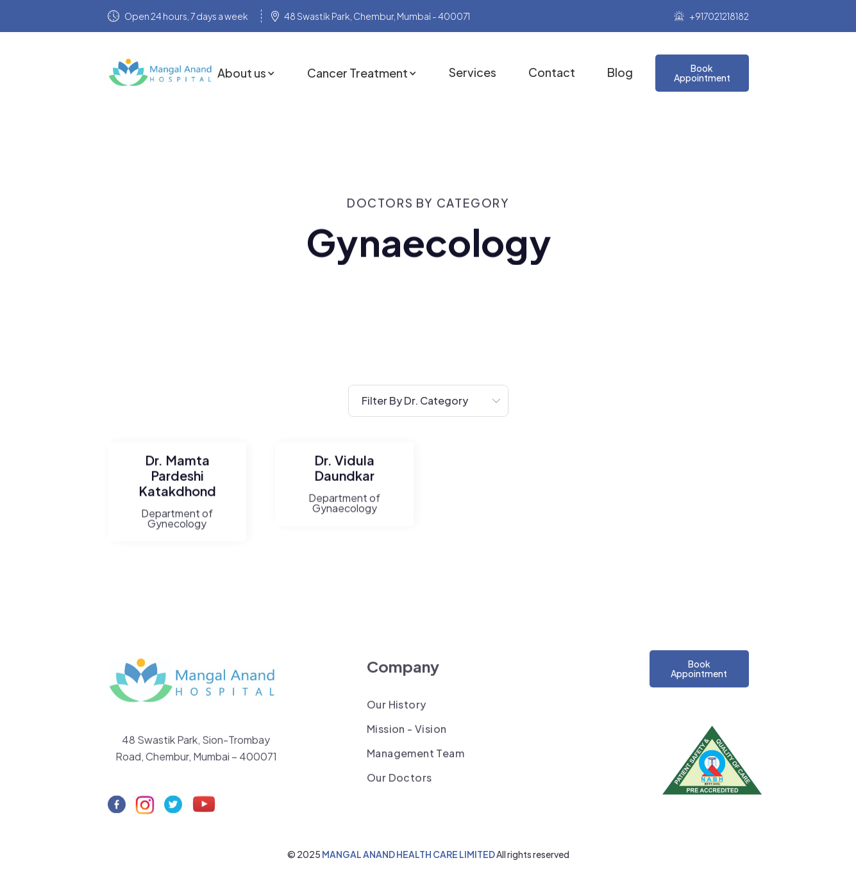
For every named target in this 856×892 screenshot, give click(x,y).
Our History (396, 712)
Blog (620, 72)
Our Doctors (399, 785)
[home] (162, 73)
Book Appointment (699, 668)
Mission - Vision (406, 737)
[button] (246, 73)
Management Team (415, 761)
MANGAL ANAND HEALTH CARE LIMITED (409, 854)
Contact (551, 72)
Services (472, 72)
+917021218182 (719, 16)
